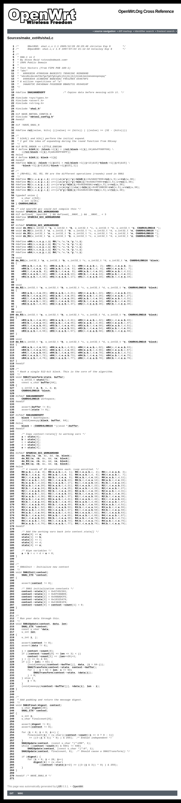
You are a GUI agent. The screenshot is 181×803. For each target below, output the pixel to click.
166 (12, 493)
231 (12, 670)
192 (12, 564)
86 (12, 277)
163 (12, 485)
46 (12, 168)
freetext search (165, 31)
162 (12, 483)
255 (12, 735)
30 (12, 125)
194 (12, 569)
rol (30, 130)
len (64, 624)
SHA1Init (29, 572)
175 (12, 518)
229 (12, 664)
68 (12, 228)
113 (12, 350)
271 (12, 778)
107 (12, 333)
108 (12, 336)
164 (12, 488)
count (38, 605)
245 (12, 708)
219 (12, 637)
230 (12, 667)
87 (12, 279)
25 (12, 111)
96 (12, 304)
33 (12, 133)
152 (12, 455)
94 (12, 298)
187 (12, 550)
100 (12, 314)
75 (12, 247)
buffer (58, 377)
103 (12, 323)
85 (12, 274)
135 (12, 409)
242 (12, 700)
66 (12, 222)
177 (12, 523)
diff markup (125, 31)
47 (12, 171)
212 (12, 618)
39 (12, 149)
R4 (29, 190)
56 (12, 195)
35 (12, 138)
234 (12, 678)
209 (12, 610)
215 (12, 626)
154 (12, 461)
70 (12, 233)
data (56, 624)
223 (12, 648)
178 (12, 526)
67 (12, 225)
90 (12, 287)
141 (12, 426)
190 (12, 559)
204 (12, 596)
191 (12, 561)
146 (12, 439)
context (41, 572)
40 (12, 152)
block (46, 149)
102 (12, 320)
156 (12, 466)
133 (12, 404)
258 (12, 743)
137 (12, 415)
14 (12, 81)
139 (12, 420)
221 (12, 643)
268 (12, 770)
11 (12, 73)
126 (12, 385)
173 (12, 512)
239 (12, 691)
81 (12, 263)
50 (12, 179)
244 (12, 705)
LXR (59, 786)
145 (12, 436)
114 (12, 352)
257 (12, 740)
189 (12, 556)
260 (12, 748)
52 (12, 184)
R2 (29, 184)
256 (12, 737)
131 (12, 399)
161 (12, 480)
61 (12, 209)
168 (12, 499)
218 (12, 634)
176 (12, 521)
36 (12, 141)
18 (12, 92)
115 (12, 355)
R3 (29, 187)
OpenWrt (78, 786)
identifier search (144, 31)
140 (12, 423)
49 (12, 176)
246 (12, 710)
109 (12, 339)
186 (12, 548)
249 (12, 718)
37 (12, 144)
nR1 (30, 244)
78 (12, 255)
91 (12, 290)
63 (12, 214)
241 (12, 697)
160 (12, 477)
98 (12, 309)
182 (12, 537)
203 (12, 594)
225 (12, 653)
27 (12, 117)
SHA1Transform (32, 377)
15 (12, 84)
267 (12, 767)
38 (12, 146)
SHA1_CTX (27, 575)
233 (12, 675)
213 (12, 621)
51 (12, 182)
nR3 (30, 249)
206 (12, 602)
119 (12, 366)
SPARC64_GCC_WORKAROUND (42, 211)
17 (12, 89)
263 (12, 756)
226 (12, 656)
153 (12, 458)
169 (12, 502)
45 (12, 165)
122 (12, 374)
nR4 (30, 252)
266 (12, 765)
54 (12, 190)
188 (12, 553)
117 (12, 361)
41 (12, 154)
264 (12, 759)
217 (12, 632)
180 (12, 531)
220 (12, 640)
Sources (14, 38)
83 (12, 268)
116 (12, 358)
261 (12, 751)
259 (12, 746)
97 (12, 306)
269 (12, 773)
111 (12, 344)
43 (12, 160)
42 (12, 157)
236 (12, 683)
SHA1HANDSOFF (36, 92)
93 (12, 295)
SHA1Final (29, 705)
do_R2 (26, 230)
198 (12, 580)
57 (12, 198)
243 (12, 702)
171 (12, 507)
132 (12, 401)
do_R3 (26, 233)
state (47, 377)
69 (12, 230)
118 (12, 363)
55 (12, 192)
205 (12, 599)
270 (12, 775)
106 (12, 331)
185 (12, 545)
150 (12, 450)
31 (12, 127)
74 (12, 244)
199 (12, 583)
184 (12, 542)
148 (12, 445)
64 (12, 217)
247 (12, 713)
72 (12, 239)
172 (12, 510)
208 (12, 607)
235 (12, 681)
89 (12, 285)
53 (12, 187)
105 (12, 328)
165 (12, 491)
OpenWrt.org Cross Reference (146, 11)
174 (12, 515)
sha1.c (48, 38)
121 (12, 371)
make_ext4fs (32, 38)
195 (12, 572)
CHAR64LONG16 (27, 203)
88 (12, 282)
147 (12, 442)
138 (12, 418)
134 (12, 407)
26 (12, 114)
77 (12, 252)
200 (12, 586)
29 (12, 122)
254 (12, 732)
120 (12, 369)
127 (12, 388)
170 (12, 504)
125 (12, 382)
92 (12, 293)
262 (12, 754)
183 (12, 540)
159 (12, 474)
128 (12, 390)
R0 (29, 179)
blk (30, 163)
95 (12, 301)
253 (12, 729)
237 (12, 686)
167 (12, 496)
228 (12, 662)
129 (12, 393)
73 (12, 241)
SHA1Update (30, 624)
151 (12, 453)
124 (12, 380)
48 (12, 173)
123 (12, 377)
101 (12, 317)
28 (12, 119)
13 (12, 79)
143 (12, 431)
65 (12, 220)
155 (12, 464)
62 (12, 211)
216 (12, 629)
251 (12, 724)
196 (12, 575)
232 (12, 672)
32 (12, 130)
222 (12, 645)
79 (12, 258)
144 (12, 434)
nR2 (30, 247)
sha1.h (34, 108)
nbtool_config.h (41, 117)
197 (12, 577)
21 (12, 100)
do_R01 (27, 228)
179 (12, 529)
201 (12, 588)
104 (12, 325)
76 (12, 249)
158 (12, 472)
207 (12, 605)
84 (12, 271)
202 (12, 591)
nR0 (30, 241)
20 (12, 98)
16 (12, 87)
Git (12, 793)
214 (12, 624)
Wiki (20, 793)
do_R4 (26, 236)
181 (12, 534)
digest (42, 705)
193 (12, 567)
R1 (29, 182)
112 (12, 347)
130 (12, 396)
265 (12, 762)
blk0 (32, 149)
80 (12, 260)
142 (12, 428)
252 (12, 727)
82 (12, 266)
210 (12, 613)
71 (12, 236)
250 (12, 721)
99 (12, 312)
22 (12, 103)
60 (12, 206)
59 (12, 203)
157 (12, 469)
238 (12, 689)
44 (12, 163)
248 (12, 716)
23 (12, 106)
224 (12, 651)
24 (12, 108)
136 (12, 412)
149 (12, 447)
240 (12, 694)
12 (12, 76)
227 (12, 659)
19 (12, 95)
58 (12, 201)
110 (12, 342)
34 (12, 135)
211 (12, 615)
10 (12, 70)
